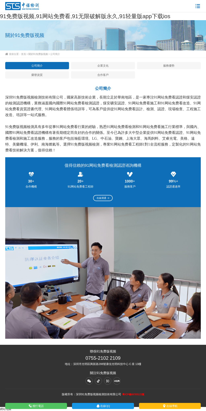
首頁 (23, 54)
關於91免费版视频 (38, 54)
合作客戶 (103, 75)
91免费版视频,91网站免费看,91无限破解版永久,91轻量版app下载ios (85, 16)
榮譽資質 (37, 75)
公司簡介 (37, 66)
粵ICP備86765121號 (133, 394)
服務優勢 (168, 66)
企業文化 (103, 66)
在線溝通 (103, 198)
